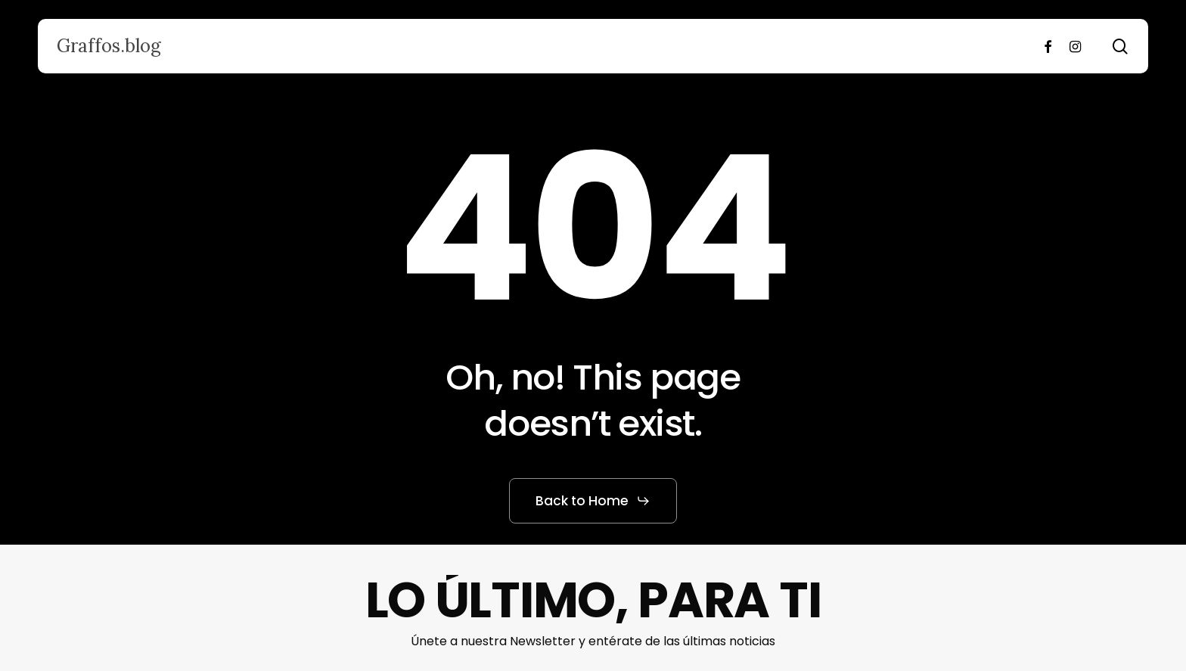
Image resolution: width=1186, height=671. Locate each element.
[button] (593, 500)
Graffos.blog (109, 46)
